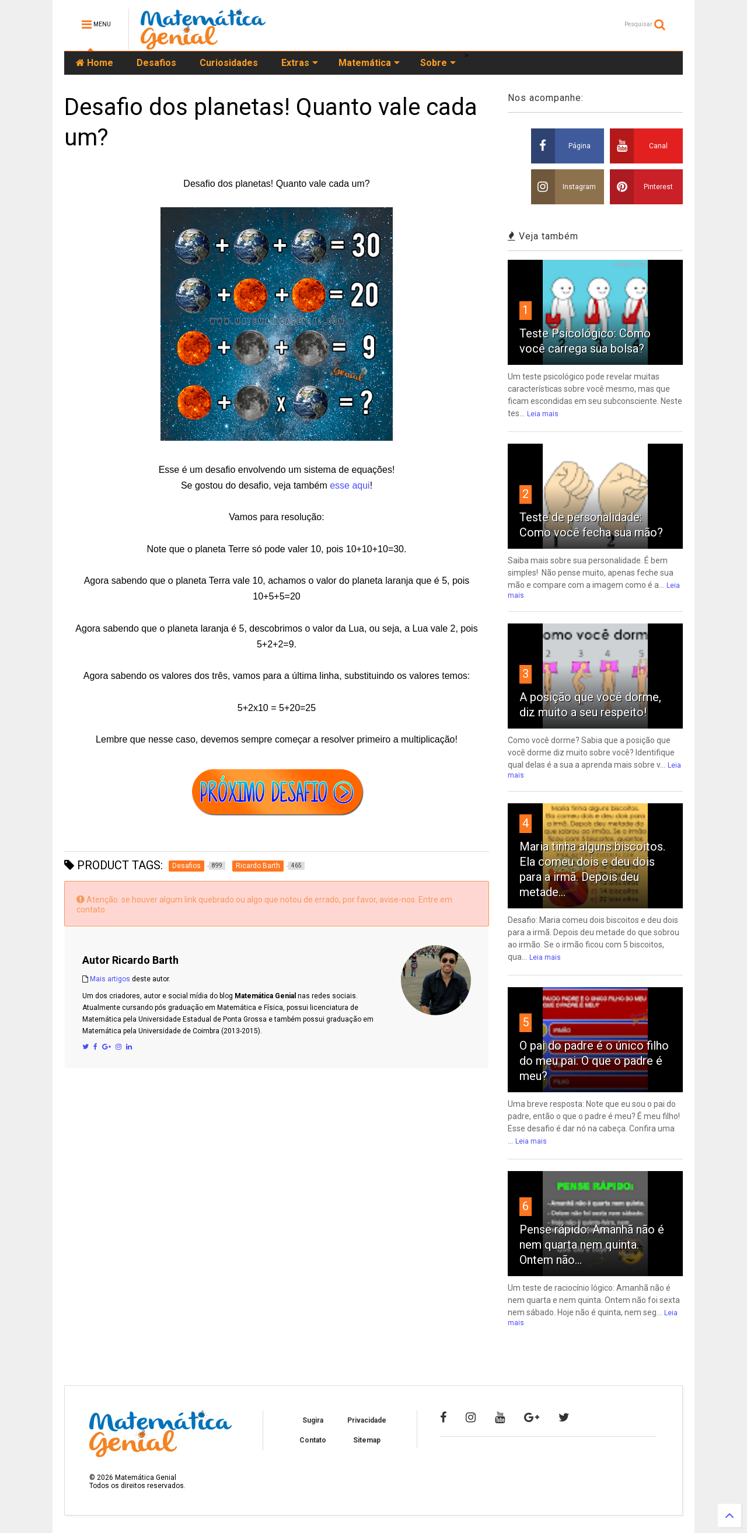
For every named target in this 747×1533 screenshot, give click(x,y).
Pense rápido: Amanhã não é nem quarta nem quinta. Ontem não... (591, 1244)
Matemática (369, 62)
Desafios (156, 62)
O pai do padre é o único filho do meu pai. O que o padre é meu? (594, 1061)
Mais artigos (110, 979)
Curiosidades (229, 62)
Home (94, 62)
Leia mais (542, 414)
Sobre (438, 62)
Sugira (312, 1420)
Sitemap (367, 1440)
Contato (312, 1440)
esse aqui (350, 485)
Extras (299, 62)
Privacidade (366, 1420)
